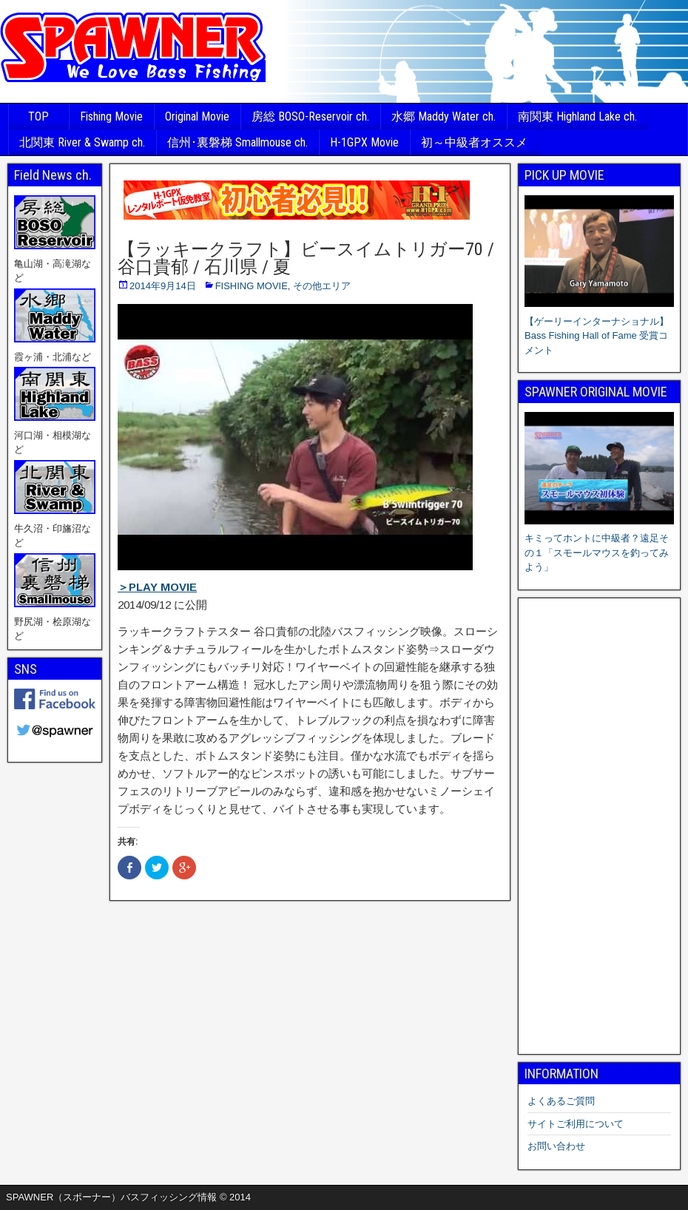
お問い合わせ (556, 1146)
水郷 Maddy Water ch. (443, 116)
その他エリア (322, 285)
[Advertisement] (599, 826)
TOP (38, 116)
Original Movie (197, 116)
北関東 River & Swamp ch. (82, 142)
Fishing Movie (111, 116)
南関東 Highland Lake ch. (577, 116)
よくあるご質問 (561, 1100)
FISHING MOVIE (251, 285)
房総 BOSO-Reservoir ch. (310, 116)
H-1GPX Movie (364, 142)
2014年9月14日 (162, 285)
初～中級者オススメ (474, 142)
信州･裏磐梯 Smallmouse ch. (237, 142)
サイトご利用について (575, 1123)
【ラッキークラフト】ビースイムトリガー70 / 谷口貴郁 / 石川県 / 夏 (306, 258)
